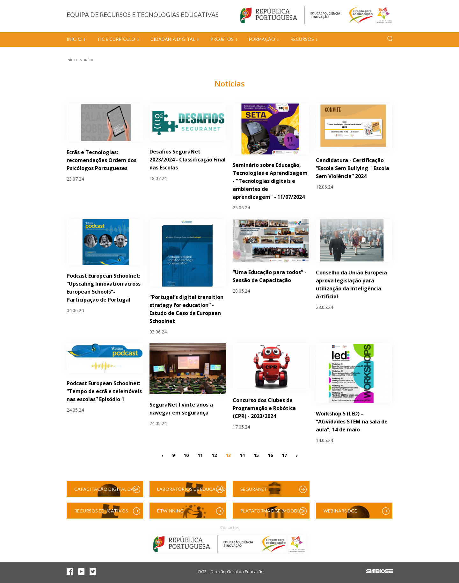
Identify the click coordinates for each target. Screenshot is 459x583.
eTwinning (170, 510)
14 (242, 455)
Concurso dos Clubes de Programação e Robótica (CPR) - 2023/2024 (264, 408)
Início (74, 39)
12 (214, 455)
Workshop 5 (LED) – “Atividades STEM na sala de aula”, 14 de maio (352, 421)
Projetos (222, 39)
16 (270, 455)
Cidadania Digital (172, 39)
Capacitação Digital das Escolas (105, 491)
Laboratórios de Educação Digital (191, 491)
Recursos (302, 39)
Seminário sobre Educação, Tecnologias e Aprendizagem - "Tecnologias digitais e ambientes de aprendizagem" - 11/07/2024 (270, 180)
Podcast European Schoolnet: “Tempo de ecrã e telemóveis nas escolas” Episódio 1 (104, 391)
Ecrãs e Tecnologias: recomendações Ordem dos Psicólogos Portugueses (101, 160)
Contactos (229, 527)
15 (256, 455)
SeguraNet (253, 489)
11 (200, 455)
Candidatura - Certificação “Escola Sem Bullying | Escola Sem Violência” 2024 (352, 168)
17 (284, 455)
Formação (262, 39)
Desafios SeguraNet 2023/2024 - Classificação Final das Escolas (187, 159)
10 (186, 455)
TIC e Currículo (116, 39)
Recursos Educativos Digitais (101, 513)
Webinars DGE (340, 510)
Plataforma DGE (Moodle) (271, 510)
